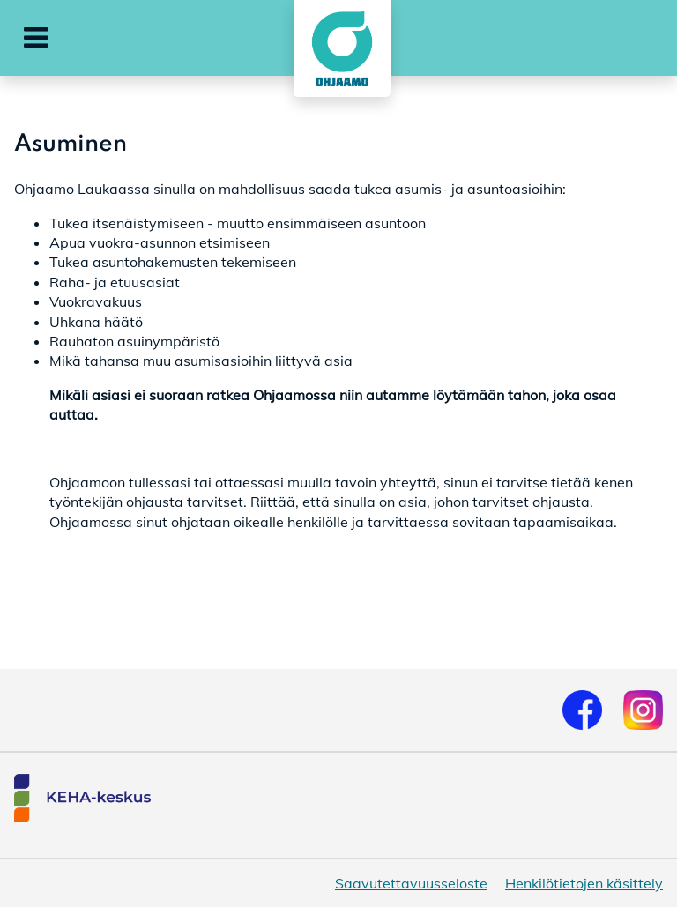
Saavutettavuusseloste (411, 883)
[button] (35, 38)
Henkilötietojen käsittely (584, 883)
